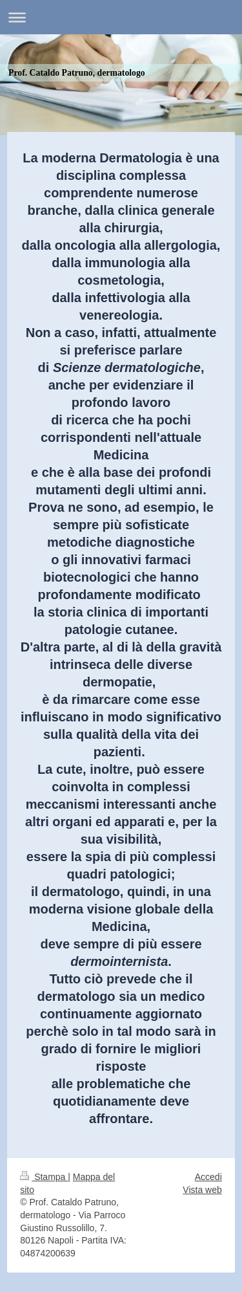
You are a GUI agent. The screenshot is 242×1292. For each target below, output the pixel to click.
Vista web (202, 1190)
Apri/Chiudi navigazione (121, 17)
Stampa (44, 1177)
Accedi (208, 1177)
